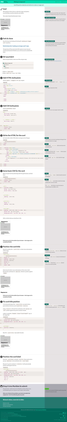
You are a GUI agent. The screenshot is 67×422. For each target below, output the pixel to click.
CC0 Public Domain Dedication (16, 415)
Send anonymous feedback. (41, 409)
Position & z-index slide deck (8, 404)
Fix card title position (10, 301)
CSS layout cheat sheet (7, 406)
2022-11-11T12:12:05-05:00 (62, 419)
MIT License (16, 413)
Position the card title (10, 246)
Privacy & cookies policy (4, 419)
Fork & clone (6, 38)
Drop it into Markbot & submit (13, 386)
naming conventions (57, 60)
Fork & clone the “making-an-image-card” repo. (16, 46)
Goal (3, 9)
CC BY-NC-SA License (23, 416)
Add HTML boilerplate (10, 78)
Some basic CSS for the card (12, 171)
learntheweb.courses (11, 412)
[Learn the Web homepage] (4, 2)
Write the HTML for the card (12, 135)
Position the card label (10, 357)
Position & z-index (6, 403)
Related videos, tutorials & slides (13, 400)
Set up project (7, 57)
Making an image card (19, 2)
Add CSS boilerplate (9, 106)
